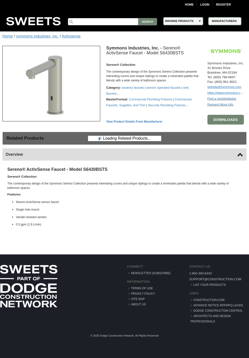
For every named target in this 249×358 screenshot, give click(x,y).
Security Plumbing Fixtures (167, 105)
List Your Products (209, 285)
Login (204, 4)
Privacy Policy (143, 293)
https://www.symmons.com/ (226, 93)
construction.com (208, 300)
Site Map (138, 299)
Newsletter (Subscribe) (151, 273)
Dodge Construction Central (218, 310)
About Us (138, 304)
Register (223, 4)
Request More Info (220, 104)
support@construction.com (215, 279)
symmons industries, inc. (37, 36)
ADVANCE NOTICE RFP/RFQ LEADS (218, 305)
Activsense (71, 36)
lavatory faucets (133, 87)
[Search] (112, 21)
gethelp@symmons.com (224, 87)
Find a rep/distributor (221, 98)
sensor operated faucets (163, 87)
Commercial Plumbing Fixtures (150, 99)
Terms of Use (142, 288)
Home (189, 4)
